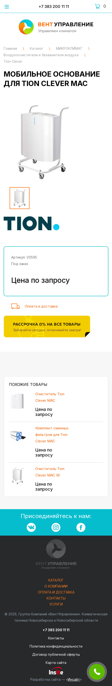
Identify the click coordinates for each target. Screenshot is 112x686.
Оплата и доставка (41, 306)
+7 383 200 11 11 (53, 6)
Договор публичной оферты (56, 654)
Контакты (56, 598)
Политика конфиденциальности (56, 646)
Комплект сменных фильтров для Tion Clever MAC (51, 434)
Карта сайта (56, 663)
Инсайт (74, 679)
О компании (56, 586)
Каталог (56, 580)
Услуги (56, 604)
